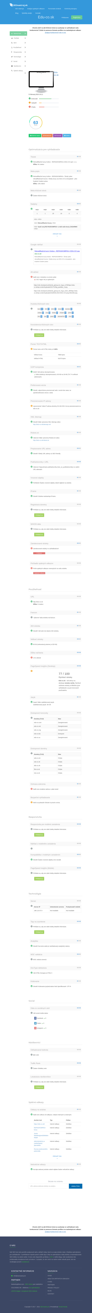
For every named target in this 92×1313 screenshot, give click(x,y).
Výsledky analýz (27, 13)
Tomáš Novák (62, 1307)
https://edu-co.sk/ (39, 1124)
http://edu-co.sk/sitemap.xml (42, 424)
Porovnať (58, 135)
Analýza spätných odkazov (36, 9)
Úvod (50, 1275)
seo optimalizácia (34, 1287)
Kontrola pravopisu (70, 9)
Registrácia (76, 17)
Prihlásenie (65, 17)
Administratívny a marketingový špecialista (39, 1143)
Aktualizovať (47, 135)
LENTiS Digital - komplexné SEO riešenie (24, 1291)
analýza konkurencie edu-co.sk (55, 33)
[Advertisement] (55, 52)
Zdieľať (67, 135)
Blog (16, 13)
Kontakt (38, 13)
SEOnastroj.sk (44, 1307)
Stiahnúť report (35, 135)
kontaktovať (25, 1262)
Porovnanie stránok (54, 9)
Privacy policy (53, 1288)
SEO (51, 1257)
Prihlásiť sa (39, 335)
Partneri (51, 1285)
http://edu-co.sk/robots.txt (41, 440)
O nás (50, 1282)
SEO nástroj (29, 1284)
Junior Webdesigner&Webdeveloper (41, 1135)
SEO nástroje (19, 9)
